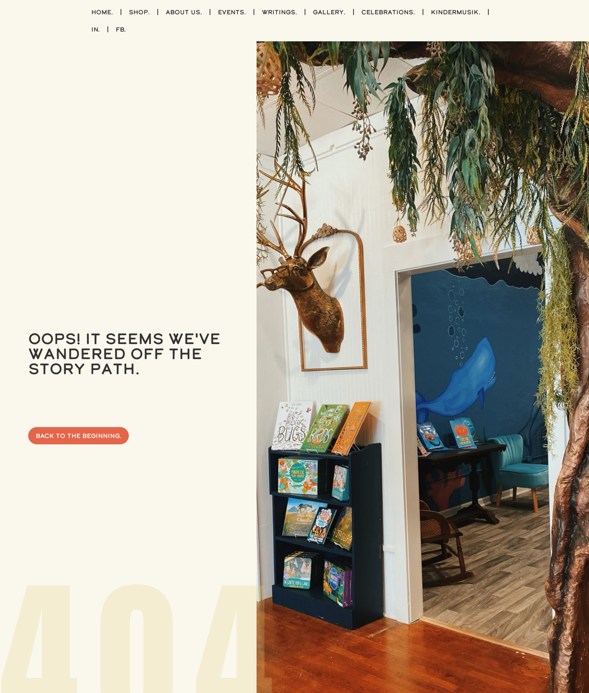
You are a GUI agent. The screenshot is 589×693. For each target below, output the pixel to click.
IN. (95, 29)
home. (102, 12)
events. (232, 12)
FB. (121, 29)
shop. (139, 12)
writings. (279, 12)
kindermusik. (455, 12)
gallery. (329, 12)
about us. (184, 12)
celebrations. (388, 12)
